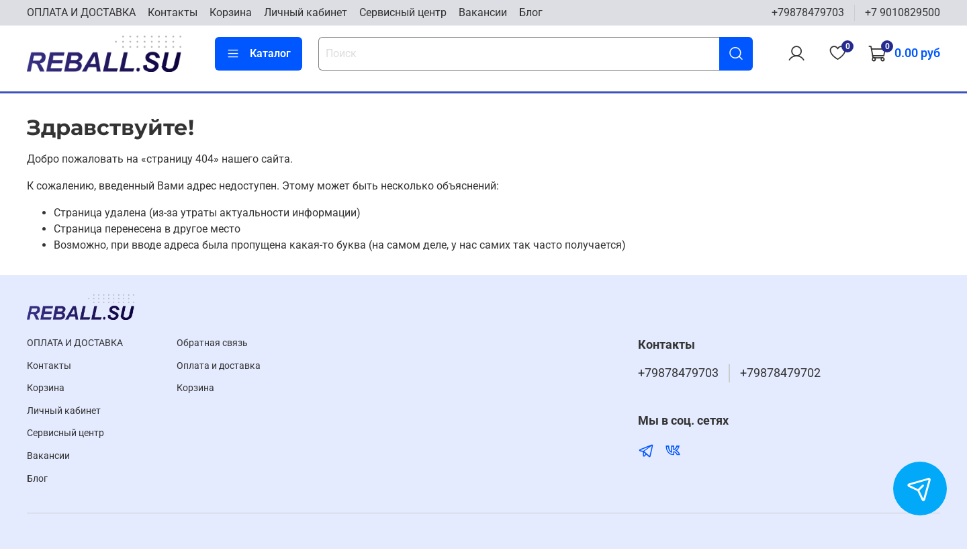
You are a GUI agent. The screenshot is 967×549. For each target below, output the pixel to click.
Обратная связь (212, 343)
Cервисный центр (403, 12)
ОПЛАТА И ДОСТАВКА (81, 12)
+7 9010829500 (902, 12)
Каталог (258, 53)
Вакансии (483, 12)
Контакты (172, 12)
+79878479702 (780, 373)
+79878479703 (808, 12)
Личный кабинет (305, 12)
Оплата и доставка (219, 366)
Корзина (231, 12)
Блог (531, 12)
